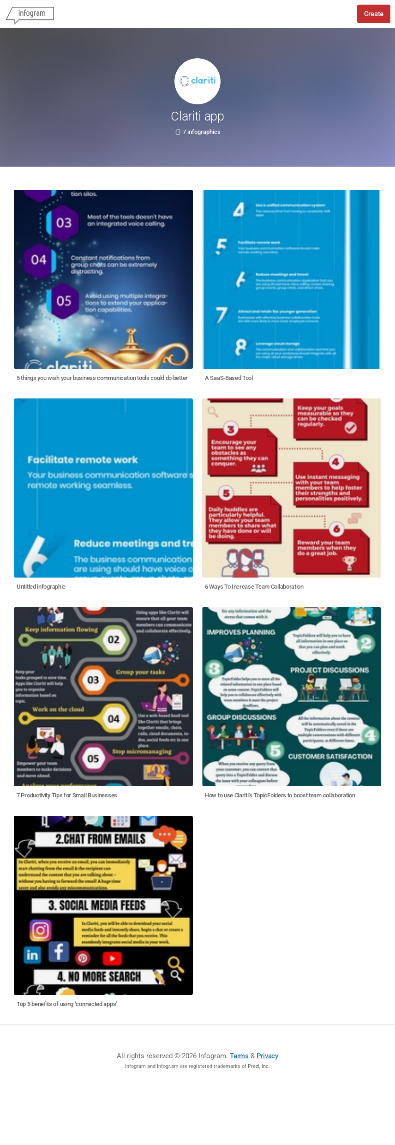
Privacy (267, 1056)
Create (373, 14)
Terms (239, 1056)
